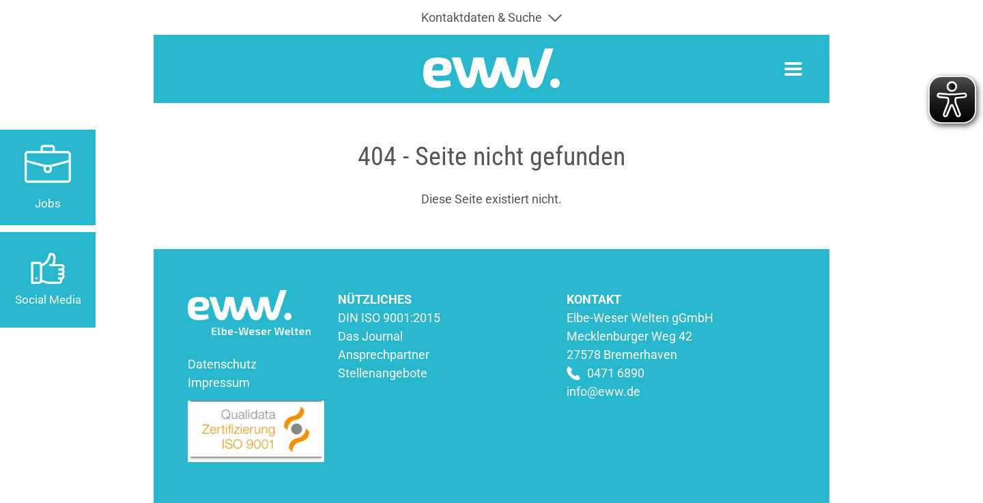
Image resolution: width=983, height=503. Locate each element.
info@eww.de (603, 391)
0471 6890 (615, 373)
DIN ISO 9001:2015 (389, 318)
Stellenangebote (382, 373)
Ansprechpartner (383, 354)
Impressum (219, 382)
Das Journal (370, 336)
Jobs (48, 203)
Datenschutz (222, 364)
